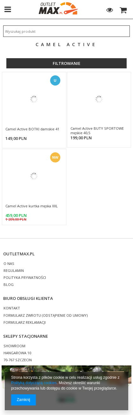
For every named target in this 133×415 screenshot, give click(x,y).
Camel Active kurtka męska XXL (31, 206)
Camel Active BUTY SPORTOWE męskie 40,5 (97, 130)
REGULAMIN (13, 271)
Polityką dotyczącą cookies (34, 383)
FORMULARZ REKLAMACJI (24, 323)
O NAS (8, 264)
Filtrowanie (66, 63)
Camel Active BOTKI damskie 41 (32, 129)
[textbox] (66, 31)
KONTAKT (11, 308)
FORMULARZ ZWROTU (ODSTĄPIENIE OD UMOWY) (45, 316)
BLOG (8, 285)
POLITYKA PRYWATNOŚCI (24, 278)
